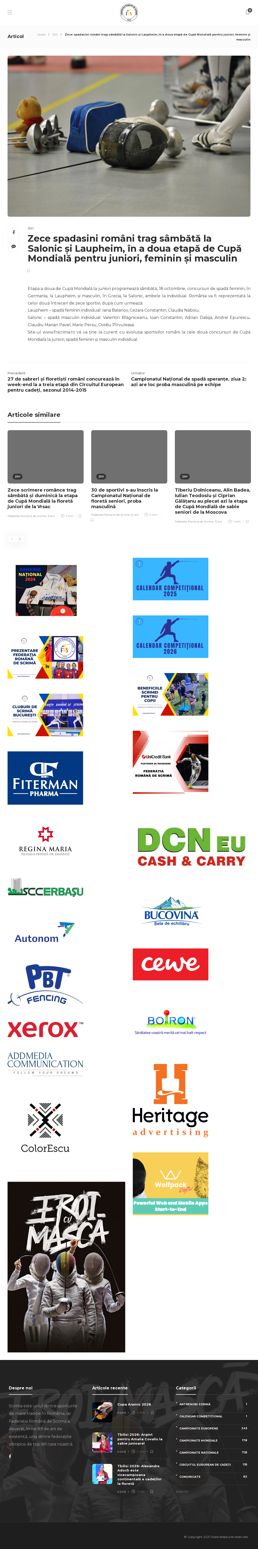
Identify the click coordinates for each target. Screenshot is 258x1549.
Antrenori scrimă (214, 1404)
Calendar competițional (214, 1416)
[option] (45, 474)
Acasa (41, 34)
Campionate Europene (214, 1428)
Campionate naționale (214, 1452)
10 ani (51, 516)
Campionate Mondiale (214, 1440)
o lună (121, 1412)
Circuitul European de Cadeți (214, 1464)
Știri (55, 34)
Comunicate (214, 1477)
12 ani (135, 515)
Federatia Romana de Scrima (27, 516)
